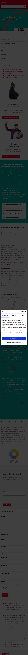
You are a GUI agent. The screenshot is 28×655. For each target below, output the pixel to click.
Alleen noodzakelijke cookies (14, 342)
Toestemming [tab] (5, 315)
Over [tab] (23, 315)
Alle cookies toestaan (14, 338)
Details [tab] (14, 315)
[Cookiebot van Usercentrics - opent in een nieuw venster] (20, 311)
